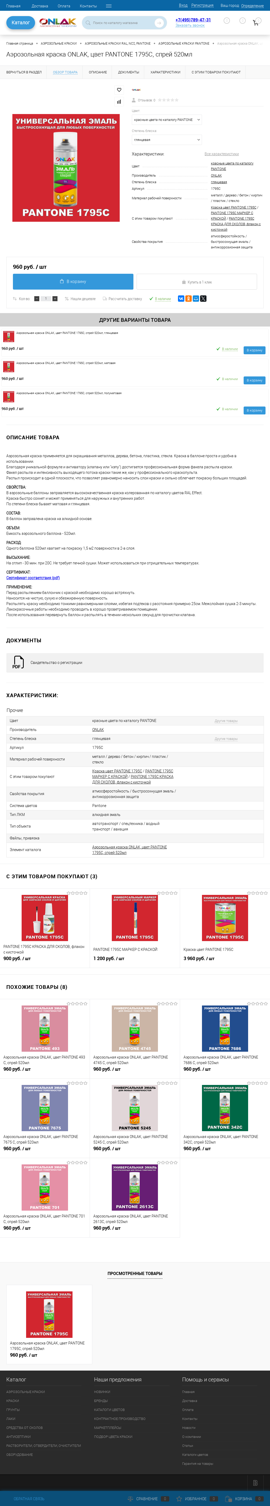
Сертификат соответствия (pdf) (33, 578)
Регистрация (202, 5)
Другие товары (226, 721)
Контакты (88, 6)
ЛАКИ (10, 1419)
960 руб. (13, 348)
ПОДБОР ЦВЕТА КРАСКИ (113, 1437)
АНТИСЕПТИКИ (18, 1437)
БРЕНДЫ (101, 1401)
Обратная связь (25, 1499)
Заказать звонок (190, 25)
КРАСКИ (12, 1401)
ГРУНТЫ (13, 1410)
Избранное (197, 1499)
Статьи (187, 1446)
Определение (252, 6)
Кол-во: (24, 298)
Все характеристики (222, 154)
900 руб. (44, 961)
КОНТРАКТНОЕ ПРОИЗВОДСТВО (120, 1419)
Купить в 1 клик (197, 282)
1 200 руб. (134, 961)
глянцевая (219, 182)
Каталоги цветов (195, 1455)
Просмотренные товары (135, 1273)
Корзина (244, 1499)
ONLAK (216, 175)
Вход (183, 5)
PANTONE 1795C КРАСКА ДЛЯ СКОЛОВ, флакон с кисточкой (236, 224)
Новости (188, 1428)
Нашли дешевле (80, 298)
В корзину (73, 281)
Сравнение (148, 1499)
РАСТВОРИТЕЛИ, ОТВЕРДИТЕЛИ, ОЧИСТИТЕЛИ (43, 1446)
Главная (13, 6)
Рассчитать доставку (122, 298)
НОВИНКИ (102, 1392)
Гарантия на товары (197, 1464)
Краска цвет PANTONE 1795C (233, 207)
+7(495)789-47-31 (193, 20)
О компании (191, 1437)
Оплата (64, 6)
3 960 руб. (225, 961)
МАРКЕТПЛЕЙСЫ (107, 1428)
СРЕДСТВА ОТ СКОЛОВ (24, 1428)
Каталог (21, 22)
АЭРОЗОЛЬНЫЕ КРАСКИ (25, 1392)
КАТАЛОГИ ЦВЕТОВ (109, 1410)
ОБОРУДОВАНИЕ (19, 1455)
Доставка (40, 6)
